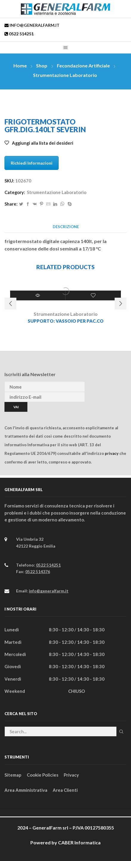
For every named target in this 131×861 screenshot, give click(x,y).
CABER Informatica (79, 842)
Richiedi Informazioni (31, 162)
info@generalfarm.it (34, 25)
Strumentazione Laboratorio (65, 75)
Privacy (71, 775)
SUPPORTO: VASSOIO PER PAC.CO (66, 321)
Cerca (121, 732)
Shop (41, 65)
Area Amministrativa (25, 790)
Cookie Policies (42, 775)
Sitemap (12, 775)
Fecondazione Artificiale (83, 65)
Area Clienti (65, 790)
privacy (111, 453)
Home (20, 65)
